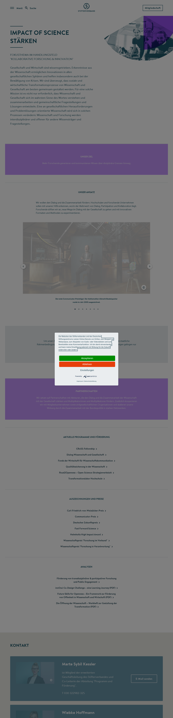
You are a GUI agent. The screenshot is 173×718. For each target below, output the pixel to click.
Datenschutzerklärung (90, 381)
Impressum (80, 381)
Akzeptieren (87, 358)
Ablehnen (87, 364)
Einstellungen (87, 370)
